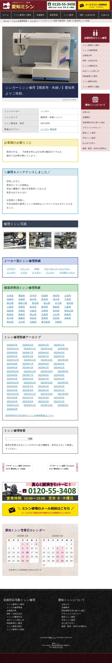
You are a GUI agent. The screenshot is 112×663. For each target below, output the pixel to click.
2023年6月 (43, 375)
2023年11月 (30, 371)
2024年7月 (27, 364)
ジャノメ (25, 269)
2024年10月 (47, 360)
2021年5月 (59, 398)
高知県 (33, 318)
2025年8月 (12, 353)
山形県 (67, 296)
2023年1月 (59, 379)
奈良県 (56, 311)
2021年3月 (27, 401)
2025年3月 (27, 356)
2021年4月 (12, 401)
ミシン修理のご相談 (91, 87)
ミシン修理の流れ (90, 81)
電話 (36, 658)
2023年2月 (43, 379)
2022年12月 (13, 383)
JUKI (36, 269)
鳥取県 (10, 314)
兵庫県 (44, 311)
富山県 (47, 303)
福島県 (10, 299)
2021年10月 (47, 394)
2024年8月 (12, 364)
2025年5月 (59, 353)
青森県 (21, 296)
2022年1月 (59, 390)
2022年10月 (47, 383)
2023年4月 (12, 379)
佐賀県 (56, 318)
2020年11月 (30, 405)
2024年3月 (27, 368)
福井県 (70, 303)
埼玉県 (56, 299)
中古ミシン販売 (89, 138)
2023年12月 (13, 371)
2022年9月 (63, 383)
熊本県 (10, 322)
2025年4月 (12, 356)
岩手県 (33, 296)
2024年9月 (63, 360)
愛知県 (53, 129)
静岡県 (44, 307)
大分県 (21, 322)
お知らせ (105, 15)
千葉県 (67, 299)
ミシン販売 (68, 15)
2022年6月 (43, 386)
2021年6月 (43, 398)
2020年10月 (47, 405)
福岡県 (44, 318)
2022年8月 (12, 386)
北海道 (10, 296)
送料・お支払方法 (87, 15)
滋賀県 (10, 311)
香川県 (10, 318)
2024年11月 (30, 360)
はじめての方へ (89, 143)
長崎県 (67, 318)
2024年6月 (43, 364)
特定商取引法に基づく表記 (94, 122)
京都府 (21, 311)
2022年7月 (27, 386)
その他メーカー (67, 272)
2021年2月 (43, 401)
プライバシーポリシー (92, 128)
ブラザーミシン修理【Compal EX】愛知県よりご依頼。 (61, 467)
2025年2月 (43, 356)
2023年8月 (12, 375)
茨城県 (21, 299)
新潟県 (35, 303)
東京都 (10, 303)
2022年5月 (59, 386)
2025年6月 (43, 353)
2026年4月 (12, 345)
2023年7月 (27, 375)
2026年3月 (27, 345)
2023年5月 (59, 375)
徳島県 (67, 314)
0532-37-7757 (58, 647)
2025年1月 (59, 356)
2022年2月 (43, 390)
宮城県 (44, 296)
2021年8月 (12, 398)
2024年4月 (12, 368)
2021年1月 (59, 401)
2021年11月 (30, 394)
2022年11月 (30, 383)
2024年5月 (59, 364)
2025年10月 (47, 349)
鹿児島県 (45, 322)
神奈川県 (22, 303)
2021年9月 (63, 394)
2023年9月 (63, 371)
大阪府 (33, 311)
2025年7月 (27, 353)
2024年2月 (43, 368)
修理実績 (54, 15)
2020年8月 (12, 409)
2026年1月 (59, 345)
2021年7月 (27, 398)
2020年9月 (63, 405)
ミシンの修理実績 (19, 21)
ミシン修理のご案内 (22, 15)
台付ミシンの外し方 (91, 71)
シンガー (34, 21)
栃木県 (33, 299)
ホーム (6, 15)
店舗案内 (40, 15)
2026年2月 (43, 345)
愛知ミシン (52, 637)
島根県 (21, 314)
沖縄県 (58, 322)
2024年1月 (59, 368)
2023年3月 (27, 379)
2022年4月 (12, 390)
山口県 (56, 314)
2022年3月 (27, 390)
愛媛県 (21, 318)
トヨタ (24, 272)
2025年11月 (30, 349)
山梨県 (10, 307)
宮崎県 (33, 322)
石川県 (58, 303)
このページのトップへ (102, 658)
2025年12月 (13, 349)
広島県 (44, 314)
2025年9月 (63, 349)
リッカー (50, 272)
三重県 (67, 307)
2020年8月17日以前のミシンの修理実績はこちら (29, 415)
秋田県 (56, 296)
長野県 (21, 307)
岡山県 (33, 314)
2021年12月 (13, 394)
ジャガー (36, 272)
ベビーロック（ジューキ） (57, 269)
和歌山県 (68, 311)
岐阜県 (33, 307)
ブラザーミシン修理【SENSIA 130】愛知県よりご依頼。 (18, 467)
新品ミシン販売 (89, 133)
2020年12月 (13, 405)
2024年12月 (13, 360)
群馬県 (44, 299)
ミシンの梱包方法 (90, 66)
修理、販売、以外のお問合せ (94, 148)
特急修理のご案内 (90, 76)
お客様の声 (87, 56)
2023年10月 (47, 371)
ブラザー (11, 269)
